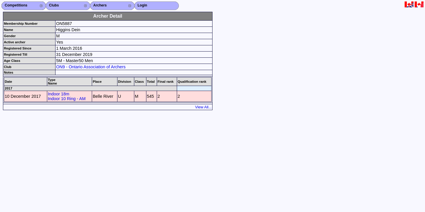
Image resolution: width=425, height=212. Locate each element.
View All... (203, 107)
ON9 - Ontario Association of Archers (90, 66)
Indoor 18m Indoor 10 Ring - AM (67, 96)
